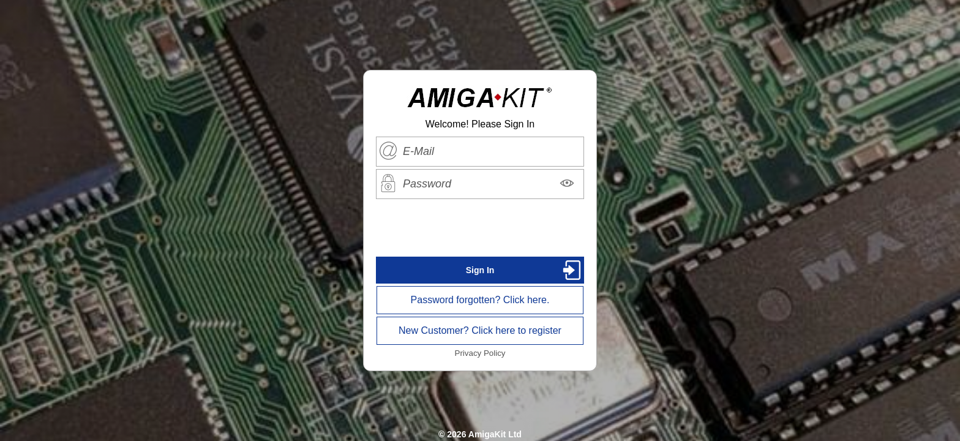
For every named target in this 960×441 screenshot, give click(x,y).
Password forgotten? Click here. (480, 300)
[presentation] (480, 228)
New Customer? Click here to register (480, 330)
